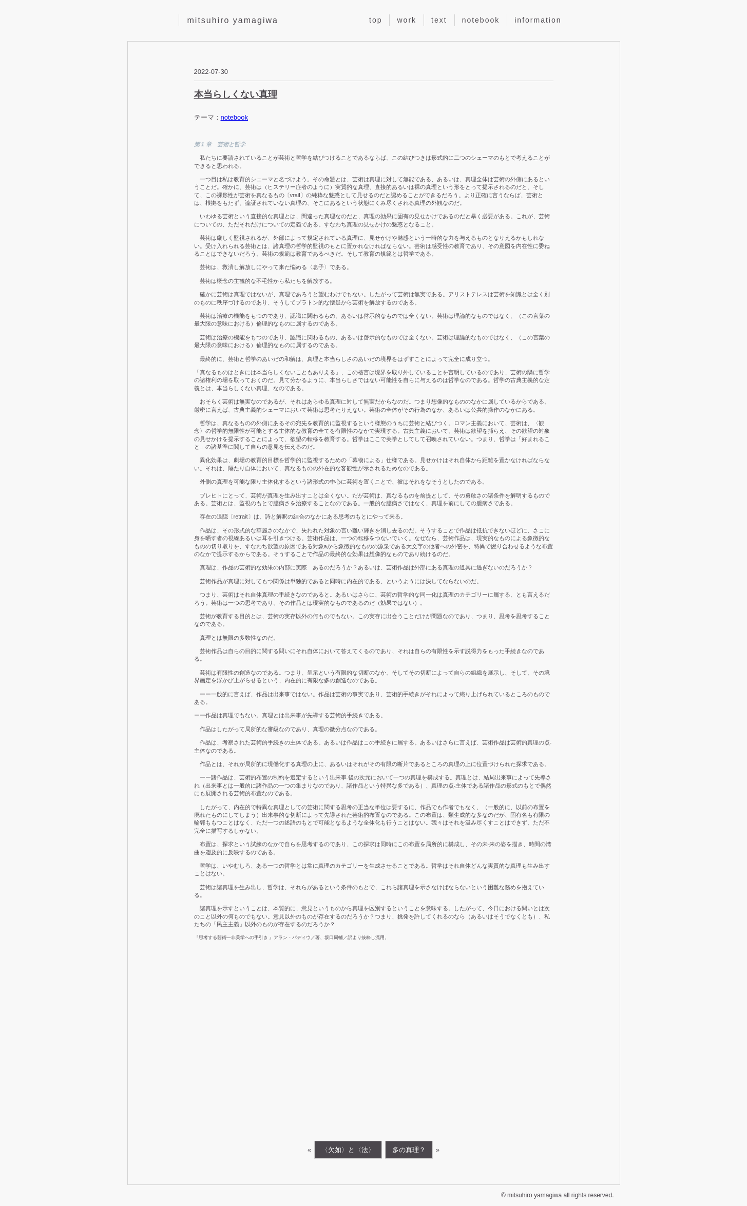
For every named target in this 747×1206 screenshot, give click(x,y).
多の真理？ (409, 1150)
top (375, 20)
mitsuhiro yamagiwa (232, 20)
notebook (481, 20)
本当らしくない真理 (235, 94)
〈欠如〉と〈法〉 (348, 1150)
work (406, 20)
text (439, 20)
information (537, 20)
